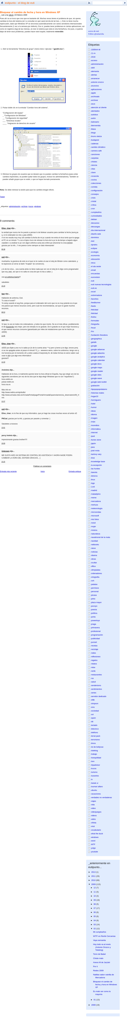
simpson (94, 703)
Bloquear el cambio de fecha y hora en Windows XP (30, 12)
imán (93, 422)
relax (93, 667)
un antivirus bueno (12, 277)
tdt (92, 721)
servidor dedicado (98, 696)
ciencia (94, 165)
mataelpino (96, 494)
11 (95, 892)
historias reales (97, 393)
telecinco (95, 729)
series (93, 693)
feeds (93, 306)
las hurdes (95, 469)
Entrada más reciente (8, 471)
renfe (93, 671)
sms (93, 707)
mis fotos (95, 519)
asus (93, 104)
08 (95, 904)
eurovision (95, 277)
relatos (94, 664)
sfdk (93, 700)
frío (92, 331)
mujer (93, 526)
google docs (96, 364)
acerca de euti (93, 31)
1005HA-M (95, 50)
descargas (95, 227)
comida (94, 187)
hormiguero (96, 400)
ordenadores (96, 573)
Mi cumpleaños (99, 932)
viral (93, 826)
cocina (94, 180)
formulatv (95, 321)
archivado (95, 96)
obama (94, 555)
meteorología (96, 508)
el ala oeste (96, 266)
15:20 (3, 286)
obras (93, 559)
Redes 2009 (98, 970)
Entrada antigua (75, 471)
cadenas (94, 143)
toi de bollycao (97, 747)
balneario (95, 122)
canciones (95, 154)
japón (93, 443)
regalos (94, 660)
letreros (94, 476)
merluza (94, 505)
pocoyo (94, 606)
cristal (93, 201)
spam (93, 718)
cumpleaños (96, 212)
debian (94, 219)
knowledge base (98, 461)
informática (96, 429)
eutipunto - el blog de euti (19, 2)
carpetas (95, 158)
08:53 (3, 312)
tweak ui (94, 783)
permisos (95, 588)
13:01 (3, 427)
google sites (96, 375)
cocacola (95, 176)
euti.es (94, 288)
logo (93, 483)
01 (95, 1000)
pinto (93, 599)
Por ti (95, 966)
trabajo (94, 754)
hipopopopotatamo (99, 389)
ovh (92, 581)
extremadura (96, 295)
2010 (93, 880)
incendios (95, 425)
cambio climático (98, 147)
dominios (95, 237)
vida (93, 804)
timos (93, 743)
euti (3, 257)
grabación (95, 385)
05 (95, 916)
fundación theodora (99, 335)
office (93, 566)
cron (93, 208)
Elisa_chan (6, 228)
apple (93, 93)
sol (92, 714)
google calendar (98, 360)
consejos (95, 194)
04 (95, 920)
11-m (93, 53)
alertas (94, 75)
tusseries (95, 776)
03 (95, 924)
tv (92, 779)
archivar (24, 206)
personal (95, 591)
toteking (94, 750)
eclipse (94, 248)
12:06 (3, 336)
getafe (93, 342)
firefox (93, 317)
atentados (95, 111)
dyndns (94, 245)
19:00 (3, 443)
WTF (93, 844)
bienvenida (95, 125)
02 (95, 928)
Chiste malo (98, 958)
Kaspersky (10, 327)
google (94, 346)
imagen (94, 418)
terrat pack (95, 736)
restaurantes (96, 675)
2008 (93, 1005)
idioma (94, 414)
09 (95, 900)
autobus (94, 114)
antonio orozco (97, 82)
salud (93, 682)
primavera (95, 627)
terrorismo (95, 740)
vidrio (93, 819)
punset (94, 642)
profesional (96, 631)
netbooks (95, 544)
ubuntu (94, 790)
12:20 (3, 362)
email (93, 270)
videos (94, 815)
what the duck (97, 833)
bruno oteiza (96, 136)
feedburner (95, 302)
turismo (94, 772)
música (94, 530)
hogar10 (94, 396)
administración (14, 206)
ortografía (95, 577)
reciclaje (94, 649)
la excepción (96, 465)
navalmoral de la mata (100, 537)
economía (95, 255)
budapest (95, 140)
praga (93, 624)
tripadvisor (95, 765)
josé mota (95, 450)
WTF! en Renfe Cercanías (104, 936)
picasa (94, 595)
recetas (94, 646)
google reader (97, 371)
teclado (94, 725)
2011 (93, 876)
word (93, 841)
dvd (92, 241)
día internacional (98, 230)
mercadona (96, 501)
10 (95, 896)
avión (93, 118)
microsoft (95, 516)
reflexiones (95, 656)
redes (93, 653)
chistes (94, 162)
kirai (93, 458)
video (93, 808)
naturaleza (95, 534)
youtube (94, 852)
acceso (94, 60)
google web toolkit (99, 382)
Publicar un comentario (42, 466)
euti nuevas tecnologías (101, 284)
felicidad (94, 310)
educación (95, 259)
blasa (93, 129)
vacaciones (96, 794)
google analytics (98, 357)
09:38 (3, 249)
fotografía (95, 324)
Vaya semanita (99, 940)
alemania (95, 71)
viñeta (93, 823)
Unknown (5, 451)
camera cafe (96, 151)
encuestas (95, 273)
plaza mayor (96, 602)
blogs (93, 133)
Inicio (43, 471)
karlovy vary (96, 454)
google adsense (98, 349)
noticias (94, 552)
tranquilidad (96, 758)
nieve (93, 548)
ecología (94, 252)
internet (94, 432)
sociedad (95, 711)
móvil (93, 523)
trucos (30, 206)
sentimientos (96, 689)
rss (92, 678)
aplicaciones (96, 89)
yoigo (93, 848)
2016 (93, 57)
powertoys (95, 620)
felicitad (94, 313)
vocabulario (96, 830)
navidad (94, 541)
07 (95, 908)
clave (93, 172)
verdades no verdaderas (101, 797)
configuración (96, 190)
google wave (96, 378)
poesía (94, 609)
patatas (94, 584)
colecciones (96, 183)
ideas (93, 411)
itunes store (96, 440)
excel (93, 292)
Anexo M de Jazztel (101, 962)
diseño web (96, 234)
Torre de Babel (99, 954)
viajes (93, 801)
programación (97, 635)
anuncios (95, 86)
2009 (93, 884)
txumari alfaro (97, 786)
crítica (93, 205)
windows (37, 206)
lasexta (94, 472)
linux (93, 479)
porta (93, 617)
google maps (96, 367)
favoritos (94, 299)
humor (93, 407)
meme (93, 498)
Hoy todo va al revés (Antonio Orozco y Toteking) (102, 947)
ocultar (94, 563)
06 (95, 912)
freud (93, 328)
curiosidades (96, 216)
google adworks (98, 353)
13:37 (3, 401)
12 (95, 888)
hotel (93, 404)
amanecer (95, 78)
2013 (93, 872)
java (93, 447)
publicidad (95, 638)
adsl (93, 68)
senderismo (96, 685)
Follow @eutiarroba (96, 34)
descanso (95, 223)
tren (92, 761)
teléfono (94, 732)
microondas (96, 512)
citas (93, 169)
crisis (93, 198)
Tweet (2, 197)
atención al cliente (99, 107)
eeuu (93, 263)
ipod (93, 436)
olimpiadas (95, 570)
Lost (93, 487)
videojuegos (96, 812)
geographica (96, 339)
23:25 (3, 462)
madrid (94, 490)
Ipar (3, 294)
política (94, 613)
